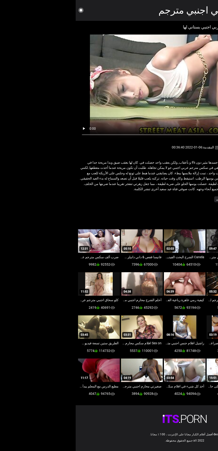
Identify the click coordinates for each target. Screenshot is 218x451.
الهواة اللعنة (189, 199)
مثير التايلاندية (159, 199)
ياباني (143, 199)
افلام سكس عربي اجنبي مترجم (144, 10)
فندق (175, 199)
